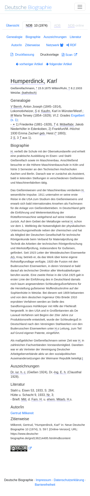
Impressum (43, 480)
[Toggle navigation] (79, 7)
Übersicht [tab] (12, 25)
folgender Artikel (59, 64)
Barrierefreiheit (45, 484)
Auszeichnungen (55, 37)
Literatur (75, 37)
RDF (71, 45)
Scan (67, 54)
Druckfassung (22, 54)
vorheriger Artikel (29, 64)
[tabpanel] (45, 244)
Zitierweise (32, 45)
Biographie (33, 37)
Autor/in (16, 45)
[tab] (37, 26)
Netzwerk (54, 45)
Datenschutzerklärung (69, 480)
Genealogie (14, 37)
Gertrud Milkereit (22, 413)
